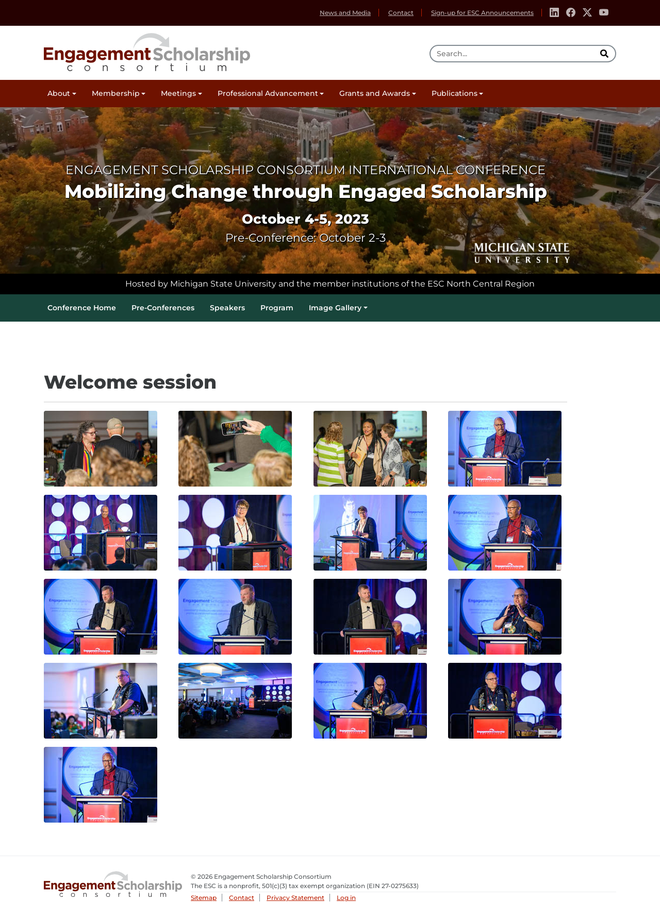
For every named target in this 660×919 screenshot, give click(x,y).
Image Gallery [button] (335, 307)
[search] (605, 53)
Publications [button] (454, 93)
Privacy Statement (295, 897)
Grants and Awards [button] (374, 93)
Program (276, 307)
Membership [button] (116, 93)
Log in (346, 897)
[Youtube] (603, 13)
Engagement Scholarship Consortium (147, 50)
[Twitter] (587, 13)
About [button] (58, 93)
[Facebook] (570, 13)
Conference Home (81, 307)
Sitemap (204, 897)
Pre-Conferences (162, 307)
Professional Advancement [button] (268, 93)
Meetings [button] (178, 93)
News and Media (345, 12)
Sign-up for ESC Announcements (482, 12)
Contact (401, 12)
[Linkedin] (554, 13)
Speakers (227, 307)
